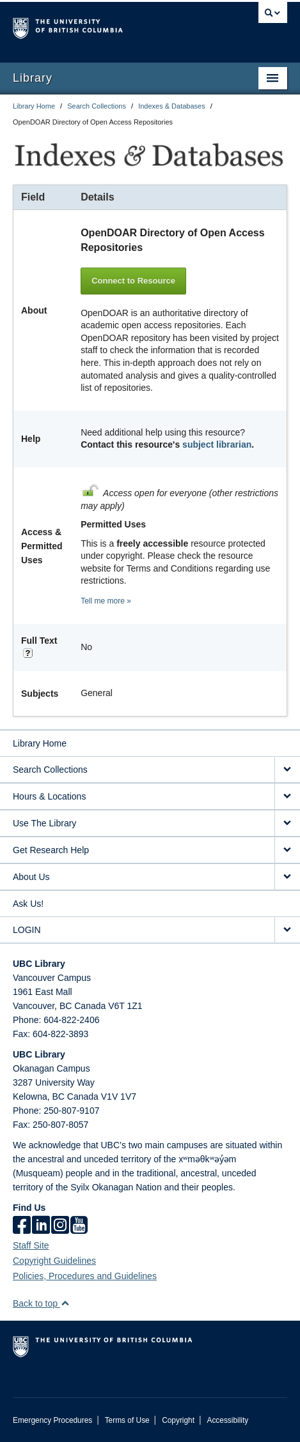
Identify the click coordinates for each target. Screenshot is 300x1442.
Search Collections (96, 106)
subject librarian (216, 444)
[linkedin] (41, 1226)
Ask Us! (28, 904)
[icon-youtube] (79, 1226)
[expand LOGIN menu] (287, 930)
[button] (65, 1303)
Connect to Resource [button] (133, 280)
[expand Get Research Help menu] (287, 850)
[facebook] (22, 1226)
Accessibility (227, 1420)
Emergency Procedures (52, 1420)
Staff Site (31, 1245)
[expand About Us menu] (287, 877)
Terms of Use (127, 1420)
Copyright (178, 1420)
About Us (31, 877)
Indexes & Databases (171, 106)
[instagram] (60, 1226)
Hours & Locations (49, 796)
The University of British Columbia (109, 26)
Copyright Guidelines (54, 1261)
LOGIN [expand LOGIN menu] (27, 930)
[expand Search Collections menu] (287, 770)
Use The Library (44, 823)
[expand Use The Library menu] (287, 823)
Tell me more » (106, 600)
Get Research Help (51, 850)
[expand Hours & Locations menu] (287, 797)
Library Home (34, 106)
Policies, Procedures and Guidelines (85, 1276)
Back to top (41, 1303)
